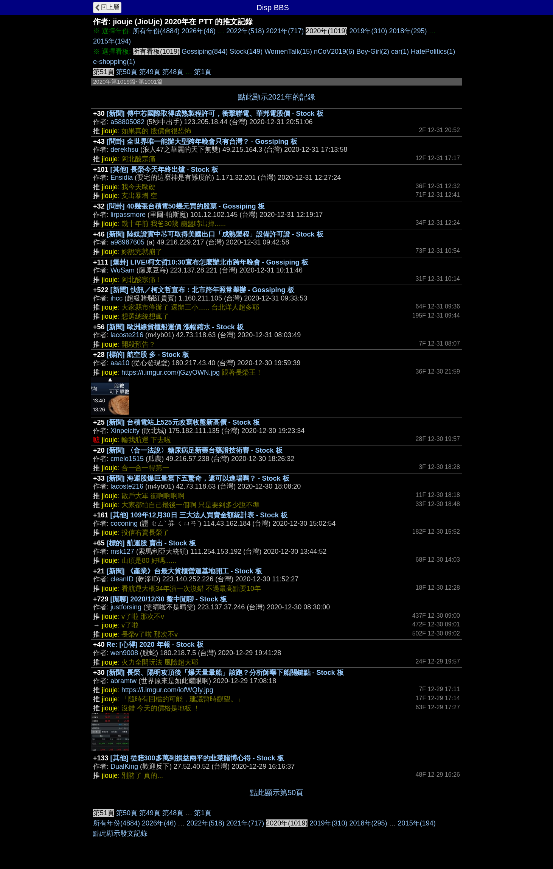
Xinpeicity (125, 431)
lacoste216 (126, 335)
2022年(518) (245, 31)
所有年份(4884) (156, 31)
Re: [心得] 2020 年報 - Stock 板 (155, 644)
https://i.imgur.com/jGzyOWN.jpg (170, 372)
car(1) (400, 51)
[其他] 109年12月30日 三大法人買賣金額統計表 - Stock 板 (198, 515)
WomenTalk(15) (288, 51)
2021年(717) (285, 31)
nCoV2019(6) (334, 51)
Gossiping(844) (205, 51)
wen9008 (124, 653)
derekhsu (124, 149)
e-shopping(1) (114, 61)
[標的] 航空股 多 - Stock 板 (148, 354)
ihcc (116, 298)
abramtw (123, 681)
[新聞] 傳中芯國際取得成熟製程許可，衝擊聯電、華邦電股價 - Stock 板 (215, 113)
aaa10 (119, 363)
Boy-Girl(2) (372, 51)
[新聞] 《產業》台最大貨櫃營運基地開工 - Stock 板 (184, 571)
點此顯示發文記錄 (120, 833)
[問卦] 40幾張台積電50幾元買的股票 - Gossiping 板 (186, 206)
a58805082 (127, 122)
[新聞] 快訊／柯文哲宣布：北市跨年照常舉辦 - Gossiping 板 (202, 290)
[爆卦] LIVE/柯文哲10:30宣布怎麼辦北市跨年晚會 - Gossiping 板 (209, 262)
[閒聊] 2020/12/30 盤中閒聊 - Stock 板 (168, 599)
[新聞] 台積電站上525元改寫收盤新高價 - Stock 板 (183, 422)
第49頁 (149, 72)
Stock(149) (246, 51)
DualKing (124, 766)
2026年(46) (199, 31)
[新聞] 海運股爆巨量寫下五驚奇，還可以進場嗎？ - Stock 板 (198, 478)
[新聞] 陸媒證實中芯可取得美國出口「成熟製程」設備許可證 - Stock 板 (215, 234)
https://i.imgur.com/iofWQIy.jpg (167, 690)
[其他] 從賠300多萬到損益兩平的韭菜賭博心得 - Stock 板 (197, 758)
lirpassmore (128, 214)
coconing (124, 523)
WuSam (122, 270)
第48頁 (172, 72)
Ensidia (121, 177)
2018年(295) (408, 31)
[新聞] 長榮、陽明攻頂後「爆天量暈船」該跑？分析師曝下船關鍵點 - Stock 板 (225, 672)
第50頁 (126, 72)
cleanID (122, 579)
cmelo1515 (127, 459)
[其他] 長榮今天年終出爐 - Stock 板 (164, 169)
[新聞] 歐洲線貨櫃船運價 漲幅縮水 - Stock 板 (175, 327)
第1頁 (202, 72)
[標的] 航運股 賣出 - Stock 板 (151, 543)
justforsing (125, 607)
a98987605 (127, 242)
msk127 (122, 551)
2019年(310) (368, 31)
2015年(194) (112, 41)
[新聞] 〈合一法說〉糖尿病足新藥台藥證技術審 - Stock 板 (195, 450)
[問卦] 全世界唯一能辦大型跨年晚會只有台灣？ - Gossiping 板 (202, 141)
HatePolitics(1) (433, 51)
